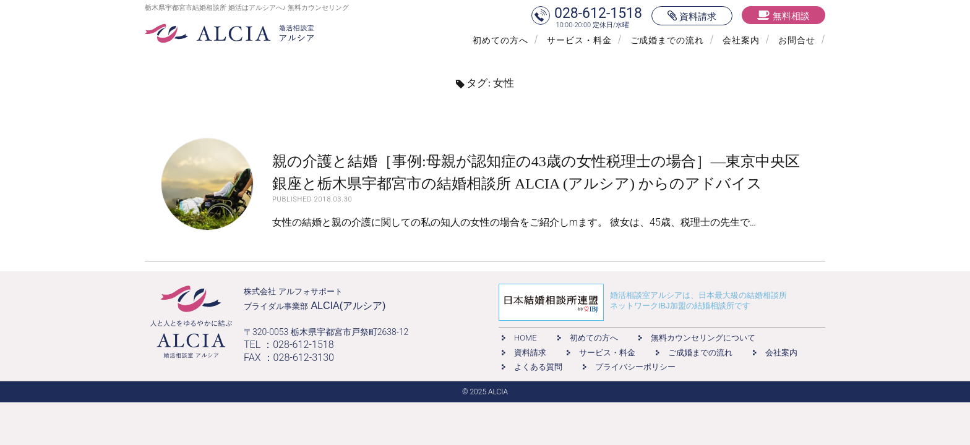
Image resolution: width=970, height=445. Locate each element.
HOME (525, 337)
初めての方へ (500, 40)
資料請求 (530, 352)
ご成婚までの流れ (667, 40)
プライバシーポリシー (635, 366)
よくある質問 (538, 366)
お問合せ (796, 40)
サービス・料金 (579, 40)
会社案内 (741, 40)
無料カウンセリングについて (703, 337)
